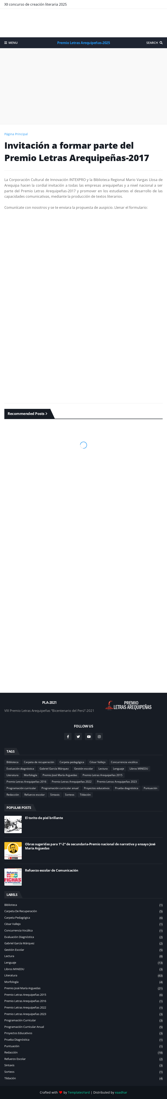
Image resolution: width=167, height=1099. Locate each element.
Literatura (12, 775)
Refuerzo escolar (34, 794)
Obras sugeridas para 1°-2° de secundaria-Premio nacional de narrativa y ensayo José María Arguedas (90, 846)
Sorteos (69, 794)
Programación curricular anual (60, 788)
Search (152, 43)
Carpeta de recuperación (39, 762)
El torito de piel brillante (44, 818)
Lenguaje (118, 768)
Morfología (30, 775)
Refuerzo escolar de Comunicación (51, 870)
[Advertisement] (83, 23)
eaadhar (121, 1092)
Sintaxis (55, 794)
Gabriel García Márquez (54, 768)
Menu (13, 43)
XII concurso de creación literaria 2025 (35, 4)
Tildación (85, 794)
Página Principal (16, 134)
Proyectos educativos (97, 788)
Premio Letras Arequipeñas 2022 (72, 781)
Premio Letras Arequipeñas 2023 (117, 781)
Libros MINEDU (139, 768)
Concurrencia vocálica (124, 762)
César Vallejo (97, 762)
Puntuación (150, 788)
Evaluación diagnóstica (20, 768)
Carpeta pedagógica (72, 762)
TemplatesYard (79, 1092)
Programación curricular (21, 788)
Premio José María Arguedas (60, 775)
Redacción (13, 794)
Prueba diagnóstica (126, 788)
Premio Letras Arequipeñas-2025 (83, 42)
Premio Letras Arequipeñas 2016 (26, 781)
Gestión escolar (83, 768)
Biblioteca (12, 762)
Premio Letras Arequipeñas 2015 (102, 775)
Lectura (103, 768)
